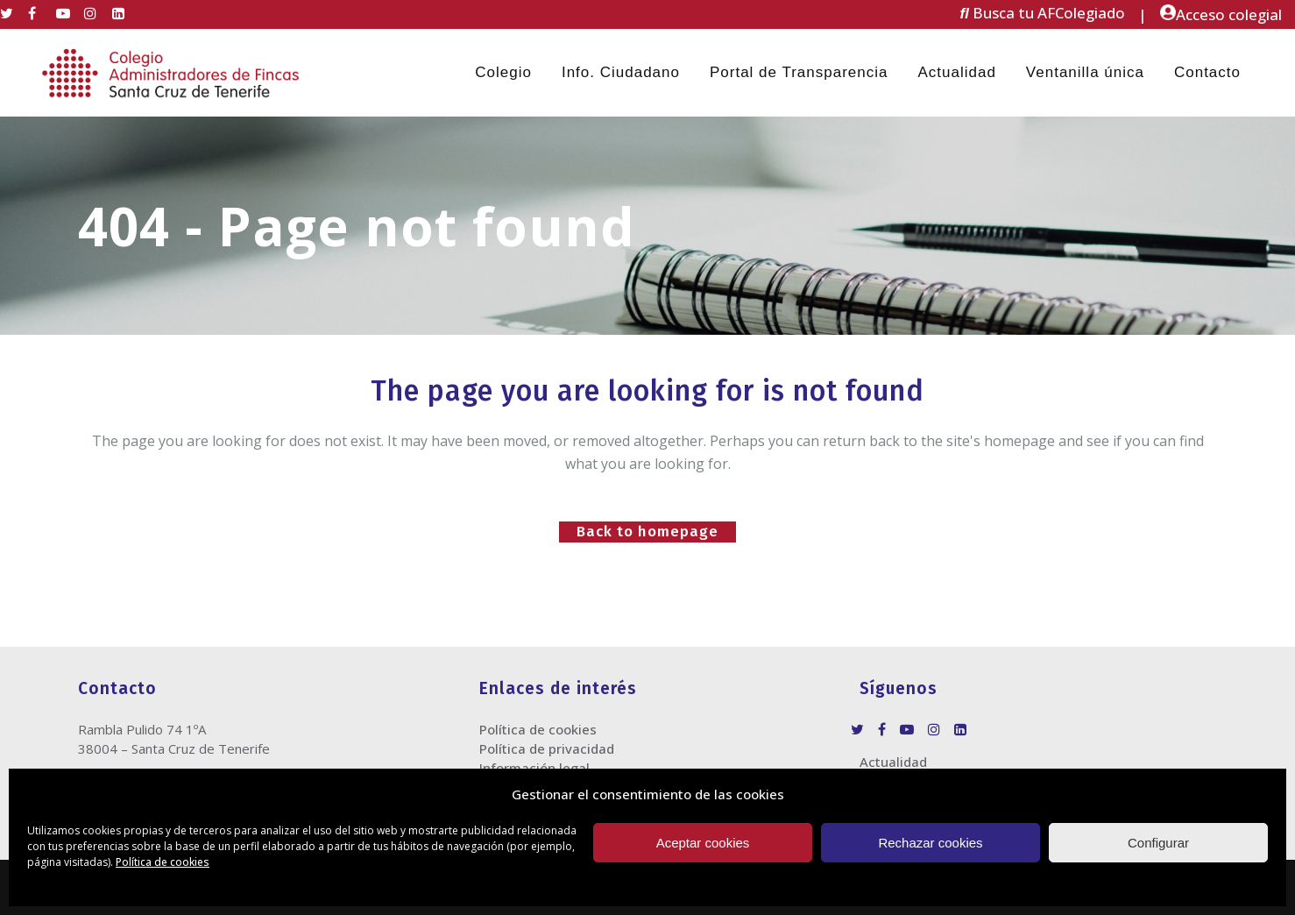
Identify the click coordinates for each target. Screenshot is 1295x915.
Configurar (1158, 842)
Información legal (534, 768)
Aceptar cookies (703, 842)
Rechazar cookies (930, 842)
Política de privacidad (546, 748)
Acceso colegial (1221, 14)
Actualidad (893, 761)
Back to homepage (647, 531)
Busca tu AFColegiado (1042, 13)
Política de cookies (162, 862)
